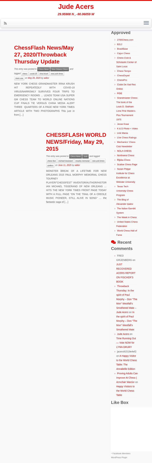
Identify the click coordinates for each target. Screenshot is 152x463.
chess (24, 74)
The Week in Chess (127, 217)
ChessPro (122, 80)
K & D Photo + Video (127, 128)
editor (46, 78)
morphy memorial (82, 161)
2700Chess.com (125, 39)
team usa (19, 78)
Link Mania (122, 133)
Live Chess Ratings (127, 137)
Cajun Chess (123, 53)
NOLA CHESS (124, 151)
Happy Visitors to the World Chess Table (125, 390)
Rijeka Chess (123, 160)
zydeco (50, 165)
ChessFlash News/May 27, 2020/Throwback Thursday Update (44, 55)
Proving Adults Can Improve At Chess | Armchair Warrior (127, 377)
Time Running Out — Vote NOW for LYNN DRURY (126, 342)
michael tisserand (65, 161)
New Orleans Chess (60, 69)
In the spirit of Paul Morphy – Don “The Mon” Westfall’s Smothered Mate (126, 321)
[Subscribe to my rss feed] (6, 24)
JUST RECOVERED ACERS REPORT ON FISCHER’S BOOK (125, 273)
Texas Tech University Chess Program (124, 190)
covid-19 (33, 74)
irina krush (44, 74)
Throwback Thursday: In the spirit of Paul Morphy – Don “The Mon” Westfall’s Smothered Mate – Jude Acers (126, 299)
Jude (85, 156)
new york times (57, 74)
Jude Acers (76, 7)
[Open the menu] (146, 23)
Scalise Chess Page (127, 164)
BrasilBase (122, 48)
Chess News (44, 69)
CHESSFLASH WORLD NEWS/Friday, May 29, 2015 (76, 142)
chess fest (52, 161)
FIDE (119, 93)
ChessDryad (123, 75)
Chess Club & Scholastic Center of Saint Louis (126, 62)
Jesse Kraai (123, 124)
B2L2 (119, 44)
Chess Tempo (124, 71)
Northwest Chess (125, 155)
